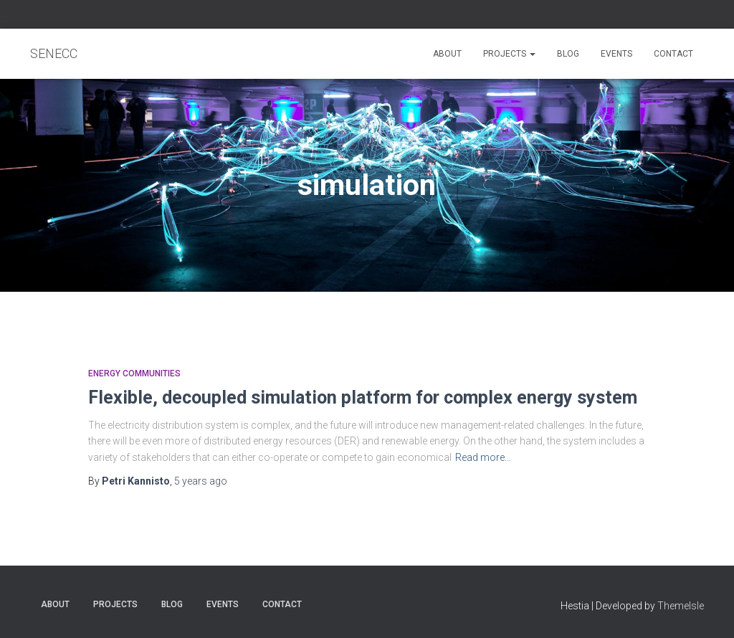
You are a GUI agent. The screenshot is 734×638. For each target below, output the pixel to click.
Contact (673, 54)
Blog (568, 54)
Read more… (483, 457)
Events (616, 54)
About (447, 54)
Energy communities (134, 373)
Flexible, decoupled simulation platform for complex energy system (362, 397)
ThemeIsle (680, 605)
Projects (509, 54)
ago (200, 481)
